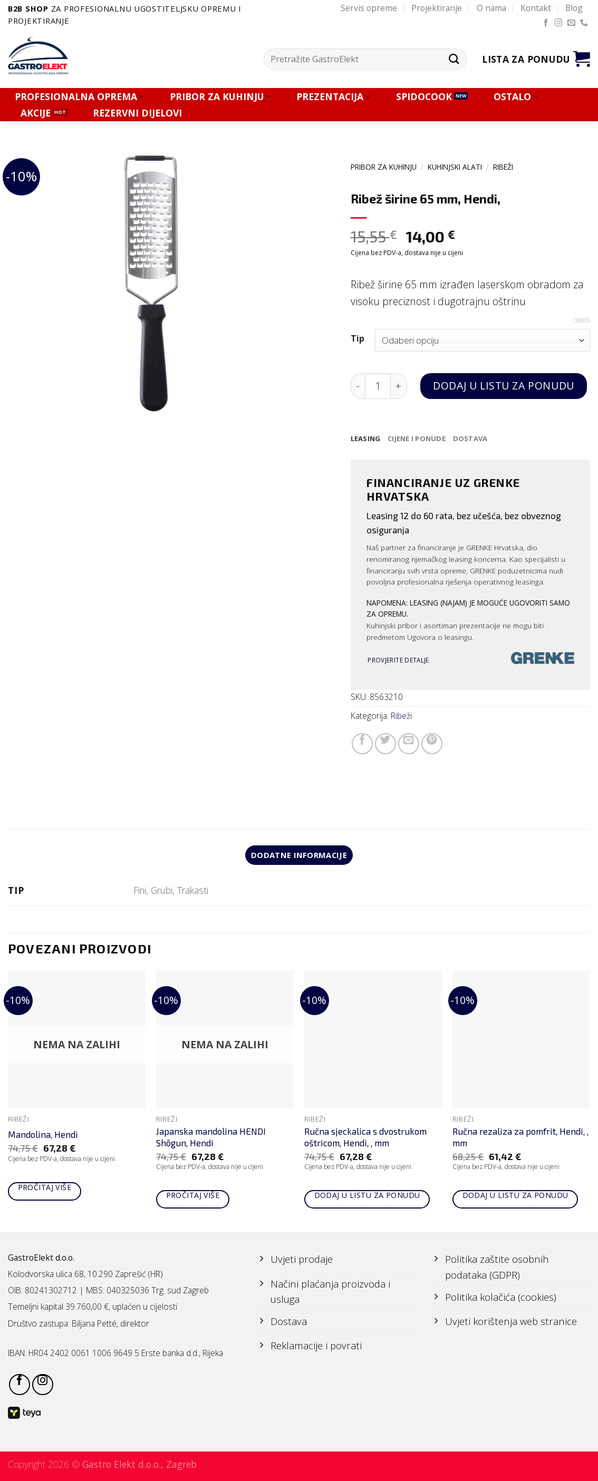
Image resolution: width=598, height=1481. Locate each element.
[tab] (366, 439)
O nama (491, 8)
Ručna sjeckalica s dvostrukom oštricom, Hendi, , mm (365, 1138)
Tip (357, 338)
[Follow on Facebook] (546, 23)
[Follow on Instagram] (559, 23)
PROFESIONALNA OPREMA (79, 96)
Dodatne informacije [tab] (299, 856)
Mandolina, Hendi (43, 1136)
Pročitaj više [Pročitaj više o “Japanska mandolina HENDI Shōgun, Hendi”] (192, 1197)
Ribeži (503, 167)
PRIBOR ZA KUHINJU (220, 96)
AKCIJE (36, 113)
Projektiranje (436, 8)
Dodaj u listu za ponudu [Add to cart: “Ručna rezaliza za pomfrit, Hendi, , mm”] (515, 1197)
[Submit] (454, 59)
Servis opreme (369, 8)
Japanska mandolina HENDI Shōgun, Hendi (211, 1138)
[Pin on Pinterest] (431, 744)
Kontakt (535, 8)
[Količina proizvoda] (378, 386)
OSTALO (516, 96)
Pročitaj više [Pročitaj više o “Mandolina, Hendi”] (44, 1189)
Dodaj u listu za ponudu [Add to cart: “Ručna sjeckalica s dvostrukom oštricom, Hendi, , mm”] (367, 1197)
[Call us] (584, 23)
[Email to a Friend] (408, 744)
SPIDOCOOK (424, 96)
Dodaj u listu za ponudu (503, 385)
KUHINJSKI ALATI (455, 167)
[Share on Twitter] (385, 744)
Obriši (581, 320)
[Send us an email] (571, 23)
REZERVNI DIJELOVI (137, 113)
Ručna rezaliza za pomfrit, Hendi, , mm (520, 1138)
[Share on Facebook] (362, 744)
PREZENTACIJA (333, 96)
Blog (574, 8)
